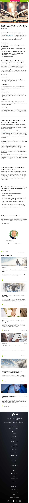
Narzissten (13, 126)
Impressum (14, 481)
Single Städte (14, 444)
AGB (14, 494)
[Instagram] (13, 501)
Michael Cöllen (10, 35)
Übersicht (14, 433)
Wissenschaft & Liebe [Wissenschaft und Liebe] (14, 452)
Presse (14, 462)
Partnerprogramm (14, 478)
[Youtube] (20, 501)
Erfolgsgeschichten (14, 465)
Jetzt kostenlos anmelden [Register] (15, 1)
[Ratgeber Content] (14, 269)
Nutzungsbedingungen (14, 497)
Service (14, 468)
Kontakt (14, 476)
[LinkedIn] (16, 501)
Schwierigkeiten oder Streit (7, 132)
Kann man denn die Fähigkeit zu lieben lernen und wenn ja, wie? (13, 51)
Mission (14, 457)
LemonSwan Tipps (14, 441)
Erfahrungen (14, 460)
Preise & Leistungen (14, 484)
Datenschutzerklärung (14, 491)
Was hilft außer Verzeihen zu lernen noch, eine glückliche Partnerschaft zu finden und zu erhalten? (12, 54)
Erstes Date (14, 436)
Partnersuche (14, 438)
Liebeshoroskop (14, 449)
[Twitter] (8, 501)
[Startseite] (1, 1)
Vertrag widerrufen (14, 489)
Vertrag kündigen (14, 486)
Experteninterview (14, 446)
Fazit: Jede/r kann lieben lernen (7, 56)
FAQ (14, 470)
